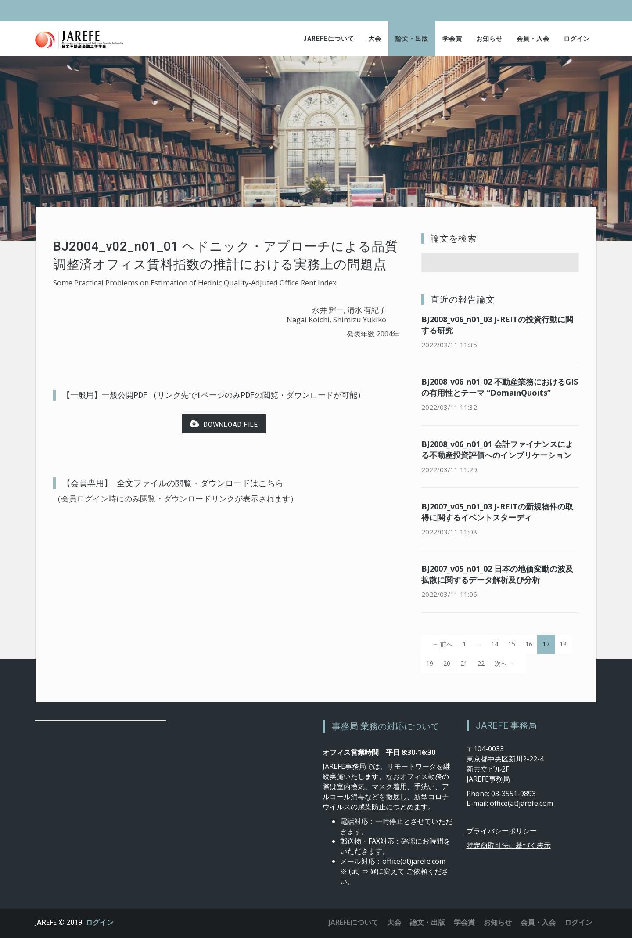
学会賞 (452, 38)
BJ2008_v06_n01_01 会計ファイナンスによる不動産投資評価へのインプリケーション (497, 449)
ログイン (577, 38)
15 (511, 644)
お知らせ (489, 38)
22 (481, 663)
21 (463, 663)
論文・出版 (411, 38)
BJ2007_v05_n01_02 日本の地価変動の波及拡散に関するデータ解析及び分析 (497, 574)
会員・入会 (533, 38)
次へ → (505, 663)
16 (528, 644)
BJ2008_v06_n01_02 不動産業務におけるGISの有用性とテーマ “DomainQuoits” (499, 387)
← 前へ (442, 644)
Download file (224, 424)
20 (446, 663)
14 (494, 644)
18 (563, 644)
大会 (374, 38)
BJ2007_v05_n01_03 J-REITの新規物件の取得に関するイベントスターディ (497, 512)
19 (429, 663)
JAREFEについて (328, 38)
